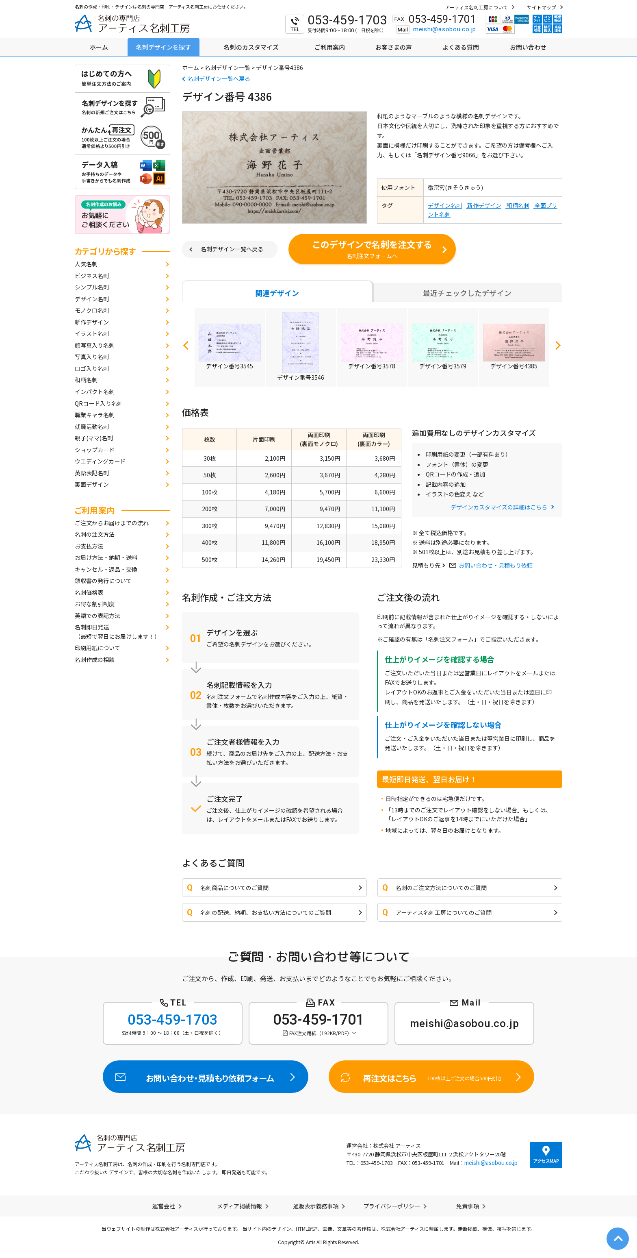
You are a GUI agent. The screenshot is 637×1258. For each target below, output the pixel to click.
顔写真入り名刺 (95, 345)
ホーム (190, 67)
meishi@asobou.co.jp (444, 29)
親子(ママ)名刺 (94, 438)
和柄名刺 (86, 380)
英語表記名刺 (92, 473)
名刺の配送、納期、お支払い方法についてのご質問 (265, 912)
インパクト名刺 (95, 391)
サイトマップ (541, 7)
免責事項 (467, 1206)
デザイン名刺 (92, 299)
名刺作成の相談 (95, 659)
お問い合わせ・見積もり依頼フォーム (206, 1076)
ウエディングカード (100, 461)
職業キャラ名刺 (95, 415)
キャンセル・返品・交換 (106, 569)
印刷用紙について (97, 648)
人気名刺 (86, 264)
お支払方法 (89, 546)
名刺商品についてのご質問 (234, 888)
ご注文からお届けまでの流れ (112, 523)
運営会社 (163, 1206)
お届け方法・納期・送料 (106, 557)
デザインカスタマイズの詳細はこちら (499, 507)
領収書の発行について (103, 581)
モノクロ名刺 (92, 310)
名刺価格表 (89, 592)
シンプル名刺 (92, 287)
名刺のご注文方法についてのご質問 (441, 888)
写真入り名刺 (92, 357)
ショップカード (95, 450)
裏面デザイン (92, 484)
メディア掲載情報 (239, 1206)
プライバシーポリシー (391, 1206)
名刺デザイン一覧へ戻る (219, 78)
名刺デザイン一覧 (227, 67)
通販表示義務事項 (315, 1206)
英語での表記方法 (97, 616)
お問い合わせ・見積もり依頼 (496, 565)
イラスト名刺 (92, 333)
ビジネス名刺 (92, 276)
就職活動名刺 (92, 426)
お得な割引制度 (95, 604)
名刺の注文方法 (95, 534)
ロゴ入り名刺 (92, 368)
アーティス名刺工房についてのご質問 (444, 912)
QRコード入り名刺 (99, 403)
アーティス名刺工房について (476, 7)
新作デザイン (92, 322)
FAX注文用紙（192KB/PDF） (320, 1032)
